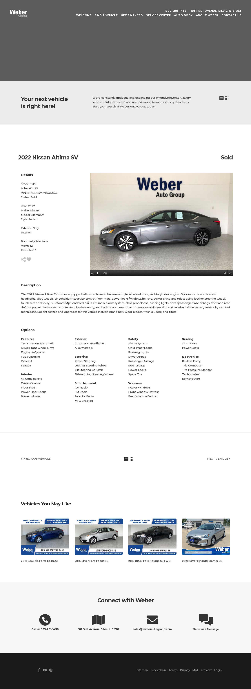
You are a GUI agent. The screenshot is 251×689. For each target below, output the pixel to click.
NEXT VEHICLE (218, 458)
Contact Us (231, 15)
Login (217, 670)
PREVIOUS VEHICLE (35, 458)
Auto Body (183, 15)
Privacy (185, 670)
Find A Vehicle (105, 15)
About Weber (207, 15)
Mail (195, 670)
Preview (205, 670)
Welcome (83, 15)
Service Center (158, 15)
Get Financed (131, 15)
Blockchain (158, 670)
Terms (173, 670)
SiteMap (142, 670)
